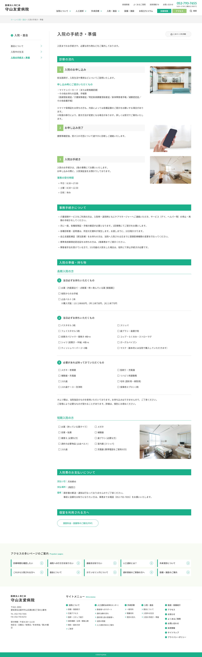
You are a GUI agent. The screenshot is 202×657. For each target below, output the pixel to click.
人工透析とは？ (138, 563)
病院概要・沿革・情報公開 (78, 621)
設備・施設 (129, 11)
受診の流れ (131, 617)
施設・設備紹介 (173, 605)
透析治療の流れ (103, 613)
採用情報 (154, 4)
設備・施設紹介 (74, 609)
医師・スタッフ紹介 (75, 617)
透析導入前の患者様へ (105, 617)
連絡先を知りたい (101, 563)
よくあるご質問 (139, 4)
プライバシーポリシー (175, 637)
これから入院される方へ (28, 572)
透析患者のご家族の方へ (138, 572)
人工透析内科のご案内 (105, 625)
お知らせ (170, 614)
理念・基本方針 (74, 625)
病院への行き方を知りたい (65, 563)
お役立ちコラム (146, 11)
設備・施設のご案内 (175, 572)
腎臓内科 (130, 613)
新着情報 (125, 4)
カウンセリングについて (101, 572)
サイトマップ (172, 632)
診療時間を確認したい (28, 563)
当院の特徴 (101, 621)
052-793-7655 (123, 496)
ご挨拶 (70, 628)
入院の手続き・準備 (20, 57)
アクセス (179, 11)
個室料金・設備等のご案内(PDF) (77, 523)
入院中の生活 (17, 51)
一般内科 (130, 609)
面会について (17, 45)
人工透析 (81, 11)
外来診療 (96, 11)
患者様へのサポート (104, 609)
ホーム (13, 19)
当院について (63, 11)
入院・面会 (113, 11)
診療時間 (164, 11)
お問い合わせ (168, 4)
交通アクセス (73, 613)
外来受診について (175, 563)
